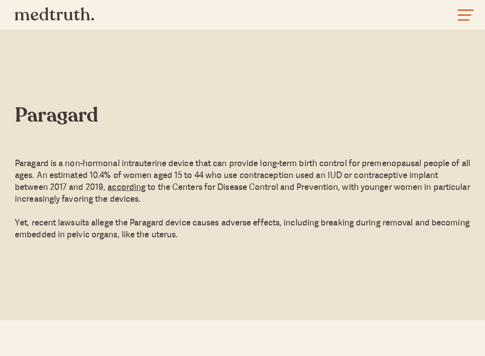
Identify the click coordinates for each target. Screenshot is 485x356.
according (126, 186)
